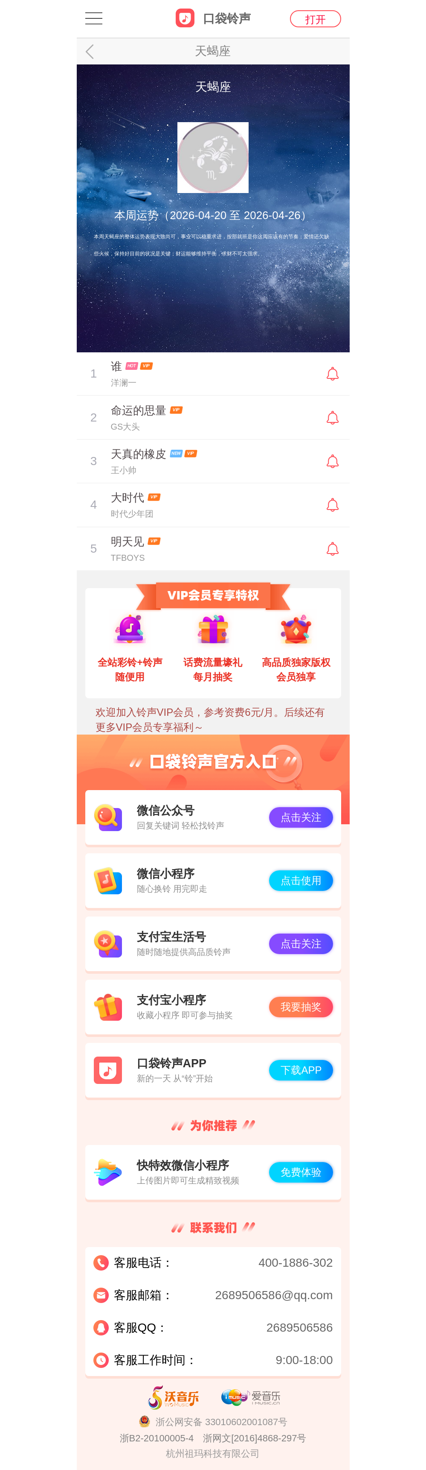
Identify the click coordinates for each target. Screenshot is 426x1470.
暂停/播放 (94, 373)
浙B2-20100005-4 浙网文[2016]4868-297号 (213, 1438)
